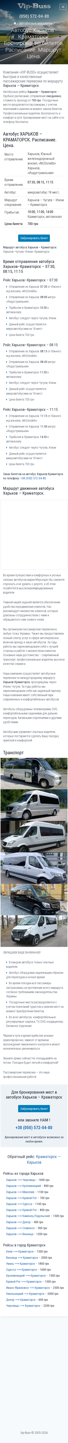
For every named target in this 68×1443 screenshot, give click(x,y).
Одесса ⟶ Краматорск (21, 1269)
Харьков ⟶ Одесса (19, 1204)
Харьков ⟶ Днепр (18, 1222)
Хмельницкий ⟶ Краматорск (25, 1293)
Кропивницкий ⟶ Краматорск (26, 1275)
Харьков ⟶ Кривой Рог (21, 1198)
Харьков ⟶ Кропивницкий (23, 1186)
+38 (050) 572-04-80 (33, 478)
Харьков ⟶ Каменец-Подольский (28, 1216)
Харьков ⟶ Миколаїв (20, 1192)
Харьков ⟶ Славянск (20, 1228)
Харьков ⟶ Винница (19, 1234)
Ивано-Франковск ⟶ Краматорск (28, 1287)
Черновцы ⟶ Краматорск (23, 1305)
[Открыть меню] (63, 7)
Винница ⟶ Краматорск (22, 1257)
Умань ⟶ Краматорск (20, 1263)
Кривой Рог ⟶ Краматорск (24, 1281)
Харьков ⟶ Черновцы (20, 1180)
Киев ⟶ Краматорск (20, 1251)
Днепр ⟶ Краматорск (20, 1299)
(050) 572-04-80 (34, 16)
